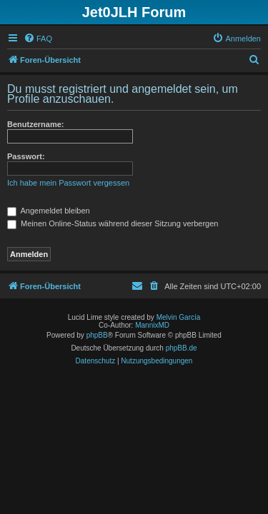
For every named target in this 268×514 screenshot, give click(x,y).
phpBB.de (181, 348)
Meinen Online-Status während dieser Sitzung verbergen (112, 223)
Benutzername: (35, 124)
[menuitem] (38, 38)
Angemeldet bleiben (48, 210)
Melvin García (179, 317)
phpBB (97, 335)
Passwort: (26, 156)
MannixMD (152, 325)
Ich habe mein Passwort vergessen (68, 182)
